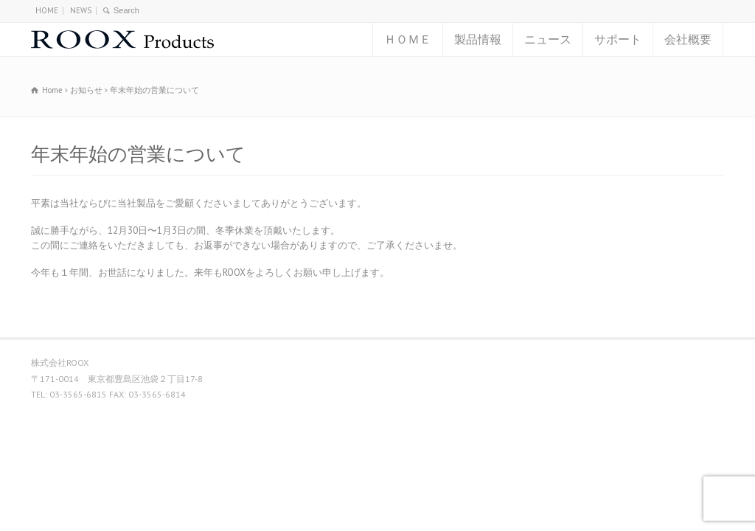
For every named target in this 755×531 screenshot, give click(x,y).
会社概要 (687, 39)
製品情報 (477, 39)
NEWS (80, 10)
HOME (46, 10)
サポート (617, 39)
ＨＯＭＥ (407, 39)
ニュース (547, 39)
